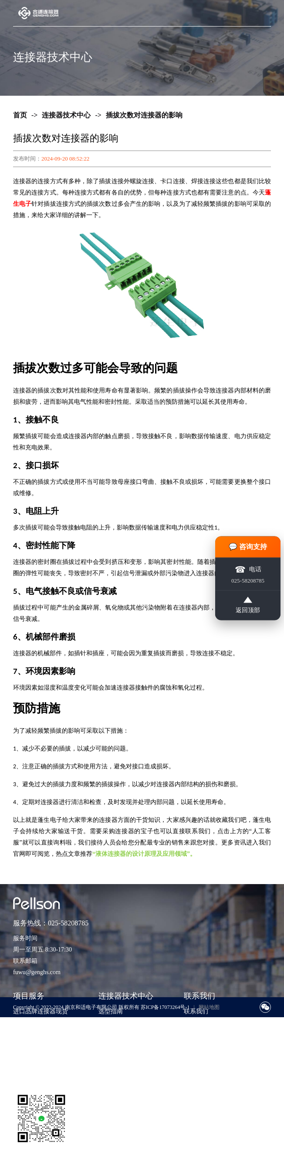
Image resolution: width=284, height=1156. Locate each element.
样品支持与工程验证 (40, 1050)
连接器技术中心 (66, 115)
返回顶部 (248, 604)
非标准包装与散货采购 (43, 1063)
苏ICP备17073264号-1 (165, 1007)
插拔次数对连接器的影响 (144, 115)
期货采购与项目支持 (40, 1037)
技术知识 (110, 1024)
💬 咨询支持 (248, 546)
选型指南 (110, 1011)
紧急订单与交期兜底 (40, 1024)
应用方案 (110, 1037)
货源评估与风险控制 (40, 1076)
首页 (20, 115)
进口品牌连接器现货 (40, 1011)
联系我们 (196, 1011)
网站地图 (209, 1007)
